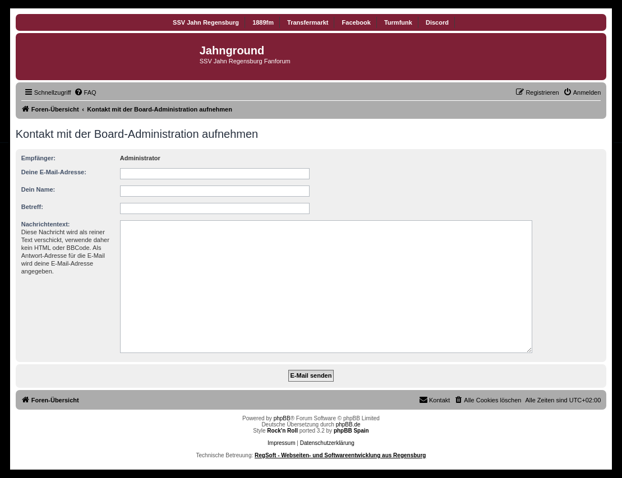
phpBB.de (348, 424)
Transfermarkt (307, 22)
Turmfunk (398, 22)
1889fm (263, 22)
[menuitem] (85, 92)
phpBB (282, 418)
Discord (437, 22)
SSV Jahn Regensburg (206, 22)
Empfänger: (38, 158)
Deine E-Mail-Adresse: (53, 172)
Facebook (356, 22)
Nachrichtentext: (45, 224)
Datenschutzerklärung (327, 443)
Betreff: (32, 206)
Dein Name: (38, 189)
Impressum (281, 443)
